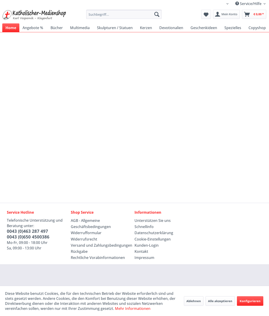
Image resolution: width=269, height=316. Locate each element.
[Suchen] (157, 14)
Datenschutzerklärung (153, 232)
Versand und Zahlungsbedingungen (101, 245)
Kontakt (141, 251)
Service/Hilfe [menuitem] (248, 3)
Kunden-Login (146, 245)
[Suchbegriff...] (124, 14)
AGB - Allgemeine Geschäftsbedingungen (91, 223)
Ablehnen (193, 301)
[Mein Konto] (226, 14)
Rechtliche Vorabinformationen (98, 257)
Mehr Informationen (132, 308)
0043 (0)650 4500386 (28, 237)
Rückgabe (79, 251)
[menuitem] (124, 14)
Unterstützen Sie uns (152, 220)
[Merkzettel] (206, 14)
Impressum (144, 257)
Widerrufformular (86, 232)
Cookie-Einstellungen (152, 239)
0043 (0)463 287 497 (27, 231)
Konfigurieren (250, 301)
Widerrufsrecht (84, 239)
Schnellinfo (144, 226)
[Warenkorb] (254, 14)
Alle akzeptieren (220, 301)
